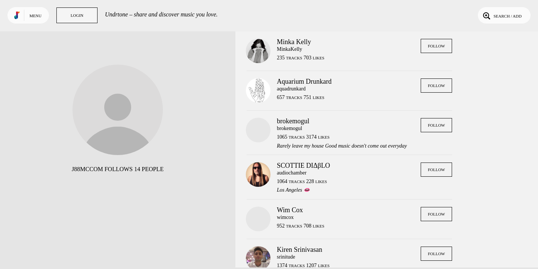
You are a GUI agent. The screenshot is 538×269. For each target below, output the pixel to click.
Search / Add (502, 15)
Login (77, 15)
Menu (35, 15)
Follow (436, 46)
